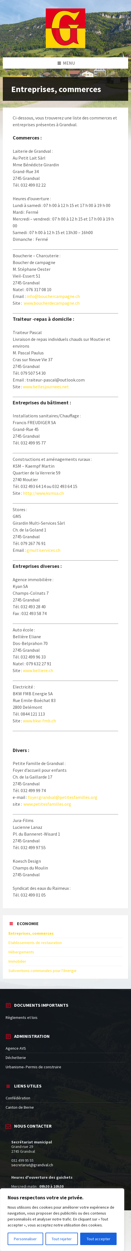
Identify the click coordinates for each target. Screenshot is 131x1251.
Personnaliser (25, 1238)
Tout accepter (98, 1238)
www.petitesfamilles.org (47, 804)
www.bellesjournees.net (46, 386)
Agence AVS (16, 1048)
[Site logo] (65, 46)
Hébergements (21, 951)
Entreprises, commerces (31, 933)
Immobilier (17, 961)
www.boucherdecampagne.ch (51, 303)
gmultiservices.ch (43, 550)
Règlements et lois (22, 1017)
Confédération (18, 1097)
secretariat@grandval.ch (32, 1164)
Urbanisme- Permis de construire (33, 1066)
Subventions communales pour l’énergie (42, 970)
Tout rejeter (62, 1238)
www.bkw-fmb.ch (39, 720)
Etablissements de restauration (35, 942)
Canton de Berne (20, 1107)
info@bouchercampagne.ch (53, 296)
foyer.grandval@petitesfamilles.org (62, 797)
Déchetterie (16, 1057)
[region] (62, 1219)
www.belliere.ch (37, 670)
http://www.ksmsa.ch (43, 493)
